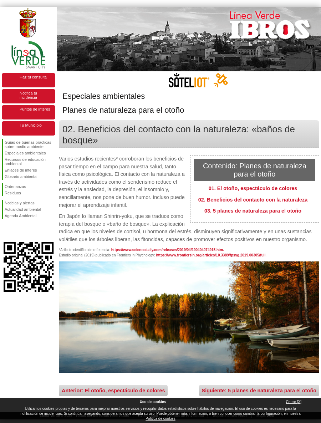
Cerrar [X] (293, 402)
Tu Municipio (31, 125)
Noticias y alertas (20, 203)
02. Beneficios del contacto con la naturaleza (252, 200)
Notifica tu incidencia (28, 95)
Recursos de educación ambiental (25, 161)
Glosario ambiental (21, 176)
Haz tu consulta (33, 77)
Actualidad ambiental (23, 209)
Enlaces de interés (21, 170)
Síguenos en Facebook (6, 230)
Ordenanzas (15, 186)
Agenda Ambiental (20, 216)
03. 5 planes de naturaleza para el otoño (252, 211)
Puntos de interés (35, 109)
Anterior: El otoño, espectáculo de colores (113, 390)
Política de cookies (160, 419)
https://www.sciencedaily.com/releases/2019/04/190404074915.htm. (167, 250)
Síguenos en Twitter (18, 230)
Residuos (13, 193)
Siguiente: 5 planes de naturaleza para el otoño (259, 390)
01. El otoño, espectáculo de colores (253, 188)
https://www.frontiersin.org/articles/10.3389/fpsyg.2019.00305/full (210, 255)
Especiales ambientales (25, 153)
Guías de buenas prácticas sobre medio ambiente (28, 144)
